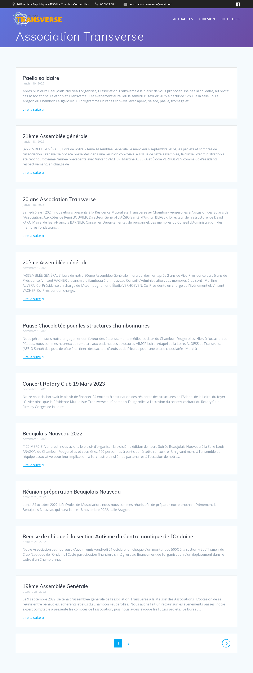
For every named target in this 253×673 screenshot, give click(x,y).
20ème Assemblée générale (55, 262)
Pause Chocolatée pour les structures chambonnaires (86, 325)
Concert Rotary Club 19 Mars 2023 (64, 384)
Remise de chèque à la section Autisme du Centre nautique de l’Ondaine (108, 536)
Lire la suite (32, 109)
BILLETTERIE (231, 19)
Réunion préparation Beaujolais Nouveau (72, 492)
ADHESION (207, 19)
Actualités (183, 19)
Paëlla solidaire (41, 78)
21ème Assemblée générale (55, 136)
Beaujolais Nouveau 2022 (53, 433)
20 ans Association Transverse (59, 199)
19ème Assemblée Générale (55, 586)
